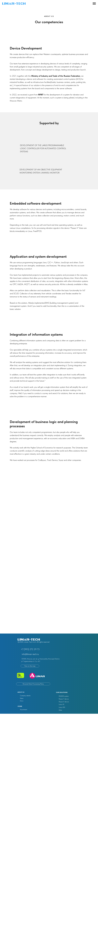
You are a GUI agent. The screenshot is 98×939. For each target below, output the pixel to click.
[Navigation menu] (94, 3)
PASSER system (64, 696)
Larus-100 (62, 707)
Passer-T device (64, 699)
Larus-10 (61, 704)
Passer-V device (64, 702)
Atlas (60, 710)
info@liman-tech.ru (30, 654)
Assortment (23, 709)
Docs (21, 701)
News (21, 698)
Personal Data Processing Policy (33, 684)
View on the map (29, 666)
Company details (25, 695)
